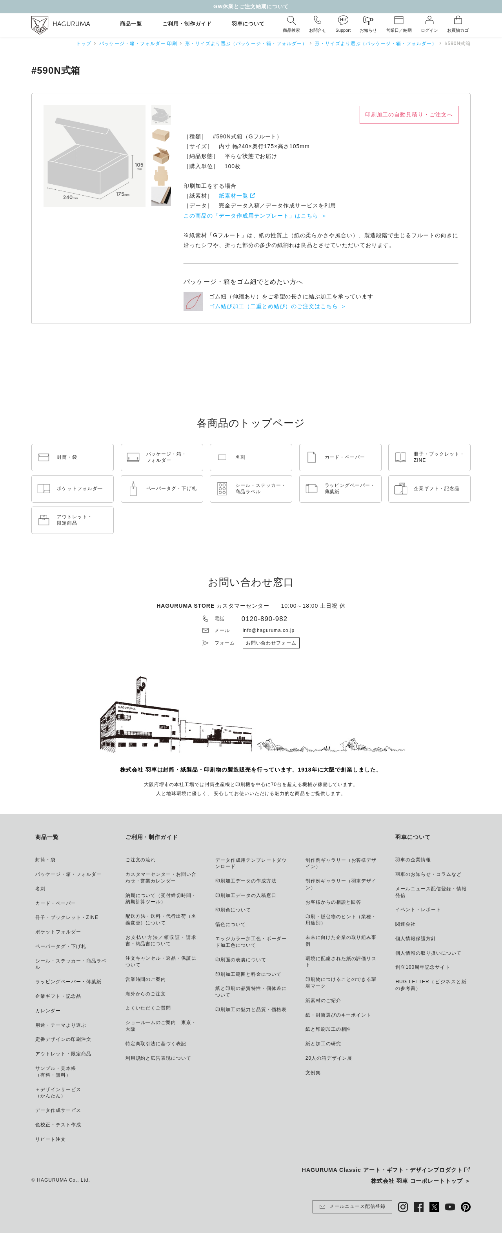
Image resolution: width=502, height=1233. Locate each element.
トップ (83, 43)
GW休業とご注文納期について (251, 6)
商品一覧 (131, 24)
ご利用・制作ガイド (187, 24)
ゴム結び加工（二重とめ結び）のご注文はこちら (273, 306)
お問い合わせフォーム (271, 643)
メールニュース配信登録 (352, 1207)
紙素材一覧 (233, 195)
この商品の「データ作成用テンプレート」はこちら (251, 215)
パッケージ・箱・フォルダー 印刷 (138, 43)
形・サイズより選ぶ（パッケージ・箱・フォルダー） (246, 43)
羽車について (248, 24)
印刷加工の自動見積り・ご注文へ (409, 114)
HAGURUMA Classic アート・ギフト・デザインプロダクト (382, 1170)
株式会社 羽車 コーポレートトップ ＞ (421, 1181)
